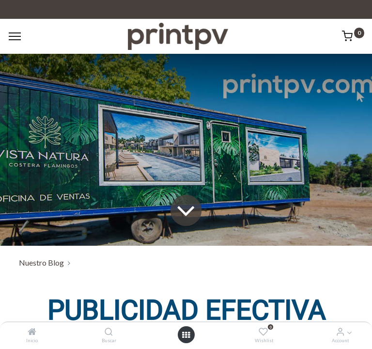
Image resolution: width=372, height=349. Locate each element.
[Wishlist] (263, 331)
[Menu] (15, 36)
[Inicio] (32, 331)
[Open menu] (186, 335)
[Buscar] (108, 331)
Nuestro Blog (41, 262)
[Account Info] (340, 331)
